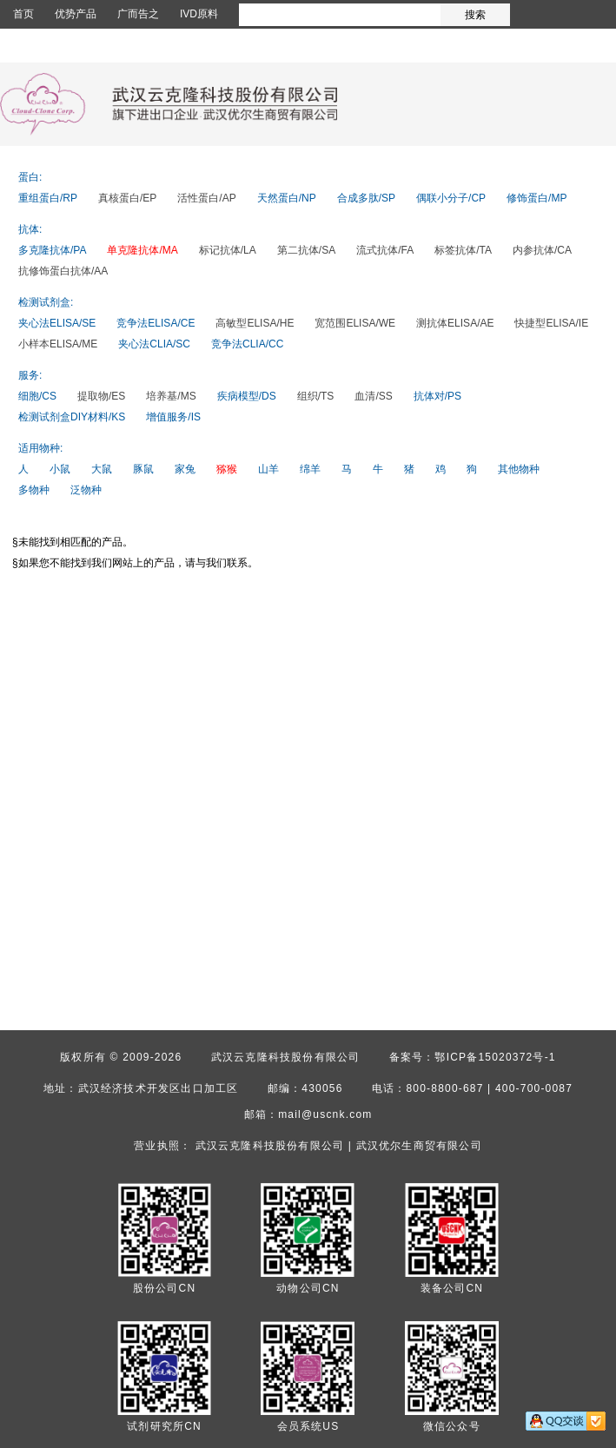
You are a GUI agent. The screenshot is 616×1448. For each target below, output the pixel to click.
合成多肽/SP (366, 198)
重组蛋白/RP (47, 198)
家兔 (185, 469)
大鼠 (101, 469)
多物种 (34, 490)
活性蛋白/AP (206, 198)
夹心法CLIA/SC (154, 344)
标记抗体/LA (227, 250)
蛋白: (30, 177)
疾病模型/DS (246, 396)
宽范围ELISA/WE (355, 323)
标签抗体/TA (463, 250)
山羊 (268, 469)
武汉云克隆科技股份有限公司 (286, 1057)
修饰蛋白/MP (536, 198)
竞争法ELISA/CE (155, 323)
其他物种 (519, 469)
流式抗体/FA (385, 250)
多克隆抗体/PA (52, 250)
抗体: (30, 229)
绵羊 (310, 469)
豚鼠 (143, 469)
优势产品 (75, 14)
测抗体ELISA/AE (454, 323)
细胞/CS (37, 396)
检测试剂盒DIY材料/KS (71, 417)
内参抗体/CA (542, 250)
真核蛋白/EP (127, 198)
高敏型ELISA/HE (254, 323)
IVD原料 (199, 14)
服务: (30, 375)
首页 (23, 14)
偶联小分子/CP (451, 198)
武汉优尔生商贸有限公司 (419, 1146)
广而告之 (138, 14)
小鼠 (60, 469)
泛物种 (86, 490)
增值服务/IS (173, 417)
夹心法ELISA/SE (57, 323)
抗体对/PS (437, 396)
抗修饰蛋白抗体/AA (63, 271)
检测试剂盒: (45, 302)
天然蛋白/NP (286, 198)
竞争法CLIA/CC (247, 344)
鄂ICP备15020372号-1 (494, 1057)
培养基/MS (170, 396)
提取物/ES (101, 396)
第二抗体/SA (306, 250)
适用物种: (40, 448)
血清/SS (373, 396)
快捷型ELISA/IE (551, 323)
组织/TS (315, 396)
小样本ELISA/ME (57, 344)
